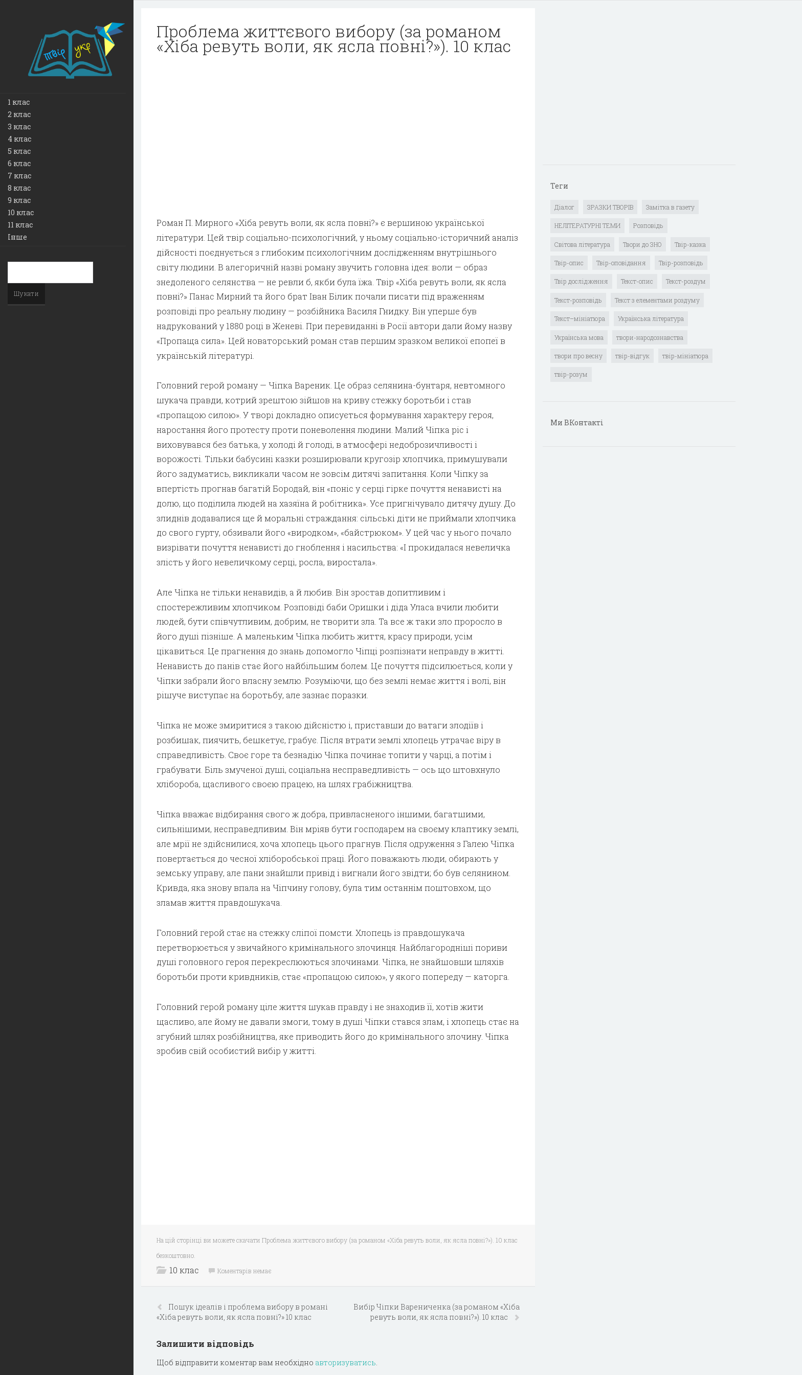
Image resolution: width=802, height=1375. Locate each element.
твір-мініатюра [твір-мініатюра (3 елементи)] (685, 356)
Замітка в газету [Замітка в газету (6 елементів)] (670, 207)
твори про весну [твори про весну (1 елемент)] (578, 356)
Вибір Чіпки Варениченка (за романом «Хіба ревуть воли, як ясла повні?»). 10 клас (436, 1312)
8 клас (19, 188)
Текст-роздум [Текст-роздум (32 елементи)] (686, 281)
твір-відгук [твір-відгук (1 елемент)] (632, 356)
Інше (17, 237)
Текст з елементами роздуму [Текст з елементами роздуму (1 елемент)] (657, 300)
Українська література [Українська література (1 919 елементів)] (651, 318)
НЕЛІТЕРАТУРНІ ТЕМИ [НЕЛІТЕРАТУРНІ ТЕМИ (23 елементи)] (587, 225)
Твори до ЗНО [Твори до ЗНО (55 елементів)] (642, 244)
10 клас (21, 212)
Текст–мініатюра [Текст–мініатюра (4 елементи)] (579, 318)
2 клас (19, 114)
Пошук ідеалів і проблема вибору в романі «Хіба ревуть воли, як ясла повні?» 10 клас (242, 1312)
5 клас (19, 151)
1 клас (19, 102)
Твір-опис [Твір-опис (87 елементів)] (569, 263)
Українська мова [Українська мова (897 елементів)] (579, 337)
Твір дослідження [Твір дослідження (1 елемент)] (581, 281)
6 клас (19, 163)
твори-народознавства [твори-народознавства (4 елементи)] (649, 337)
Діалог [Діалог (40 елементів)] (564, 207)
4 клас (19, 139)
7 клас (19, 175)
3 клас (19, 126)
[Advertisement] (338, 136)
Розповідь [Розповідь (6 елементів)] (648, 225)
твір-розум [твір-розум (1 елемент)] (571, 374)
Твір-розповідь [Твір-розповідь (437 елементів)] (681, 263)
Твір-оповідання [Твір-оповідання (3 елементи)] (621, 263)
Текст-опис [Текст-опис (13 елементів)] (637, 281)
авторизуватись (345, 1362)
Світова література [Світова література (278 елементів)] (582, 244)
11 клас (20, 225)
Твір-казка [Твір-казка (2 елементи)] (690, 244)
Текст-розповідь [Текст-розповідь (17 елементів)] (578, 300)
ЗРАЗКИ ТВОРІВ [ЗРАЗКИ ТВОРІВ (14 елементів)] (610, 207)
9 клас (19, 200)
